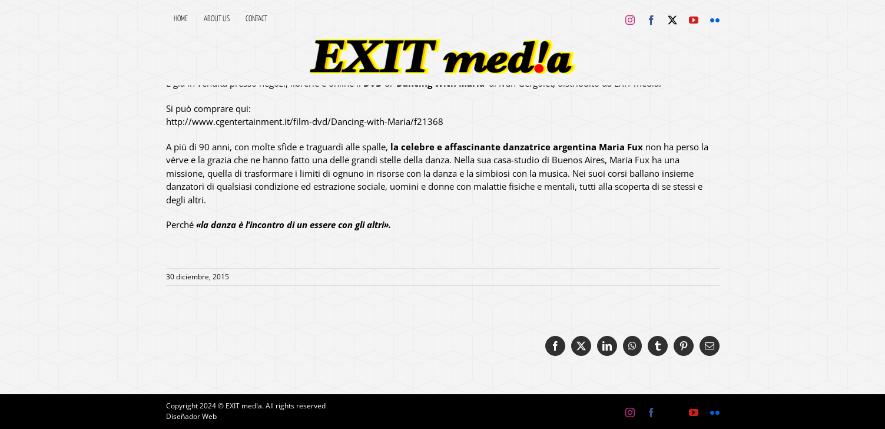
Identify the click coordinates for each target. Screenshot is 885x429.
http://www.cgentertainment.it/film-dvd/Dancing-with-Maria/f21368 (304, 121)
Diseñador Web (191, 416)
